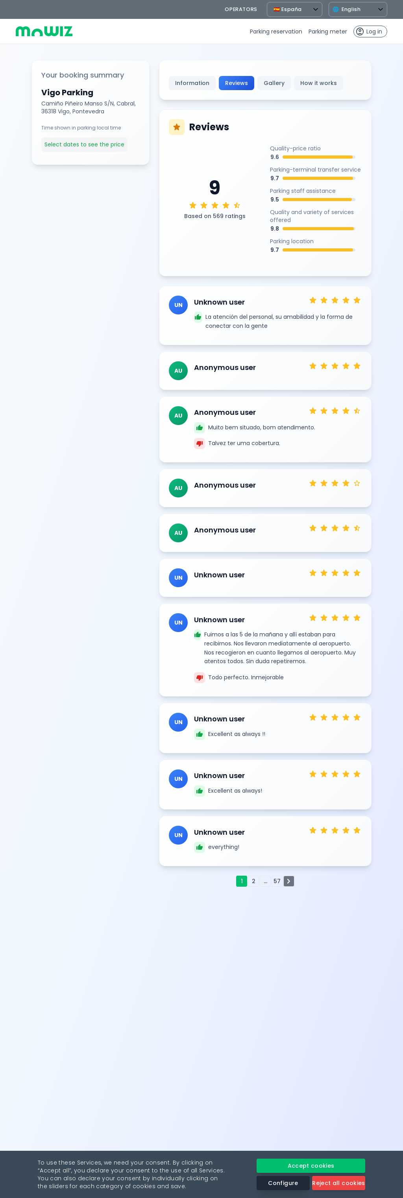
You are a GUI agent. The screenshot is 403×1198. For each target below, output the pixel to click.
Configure (283, 1183)
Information (192, 83)
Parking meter (328, 31)
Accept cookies (311, 1166)
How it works (318, 83)
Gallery (274, 83)
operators (241, 9)
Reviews (236, 83)
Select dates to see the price (84, 144)
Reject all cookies (338, 1183)
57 (277, 881)
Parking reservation (276, 31)
